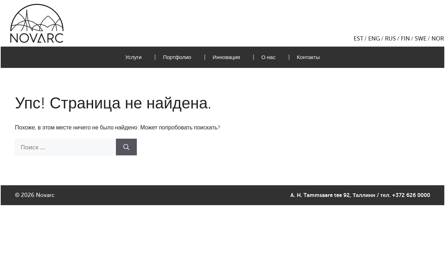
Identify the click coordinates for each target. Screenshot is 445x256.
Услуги (133, 57)
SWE (421, 39)
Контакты (308, 57)
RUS (390, 39)
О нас (268, 57)
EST (358, 39)
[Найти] (126, 147)
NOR (437, 39)
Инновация (226, 57)
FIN (405, 39)
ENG (374, 39)
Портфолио (177, 57)
